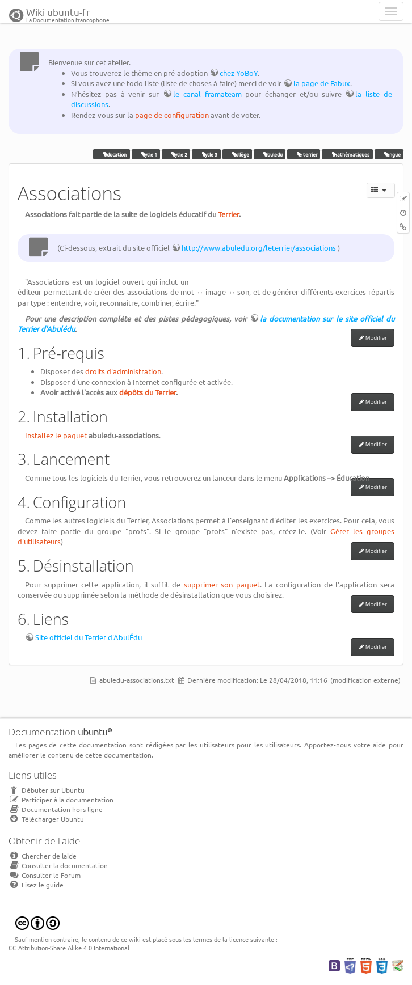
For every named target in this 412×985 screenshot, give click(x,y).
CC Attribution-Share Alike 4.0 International (69, 947)
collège (237, 154)
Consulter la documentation (58, 865)
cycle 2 (176, 154)
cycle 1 (145, 154)
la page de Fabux (321, 83)
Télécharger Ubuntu (46, 818)
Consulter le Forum (45, 875)
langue (389, 154)
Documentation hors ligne (56, 809)
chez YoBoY (239, 73)
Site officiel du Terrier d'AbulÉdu (88, 637)
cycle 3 (206, 154)
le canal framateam (207, 94)
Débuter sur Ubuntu (47, 789)
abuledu (270, 154)
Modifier (376, 337)
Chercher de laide (43, 855)
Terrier (228, 214)
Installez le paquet (56, 435)
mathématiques (347, 154)
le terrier (304, 154)
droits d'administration (123, 371)
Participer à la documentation (61, 799)
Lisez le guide (36, 884)
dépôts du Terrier (147, 392)
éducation (111, 154)
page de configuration (172, 115)
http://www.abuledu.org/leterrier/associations (259, 247)
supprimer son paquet (222, 584)
